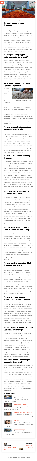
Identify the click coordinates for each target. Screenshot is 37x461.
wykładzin (23, 132)
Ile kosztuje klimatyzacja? (19, 429)
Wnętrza (28, 20)
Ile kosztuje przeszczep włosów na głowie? (23, 420)
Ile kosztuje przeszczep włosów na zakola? (23, 412)
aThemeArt (27, 458)
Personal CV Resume (15, 458)
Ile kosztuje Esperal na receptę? (21, 404)
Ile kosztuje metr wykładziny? (20, 396)
